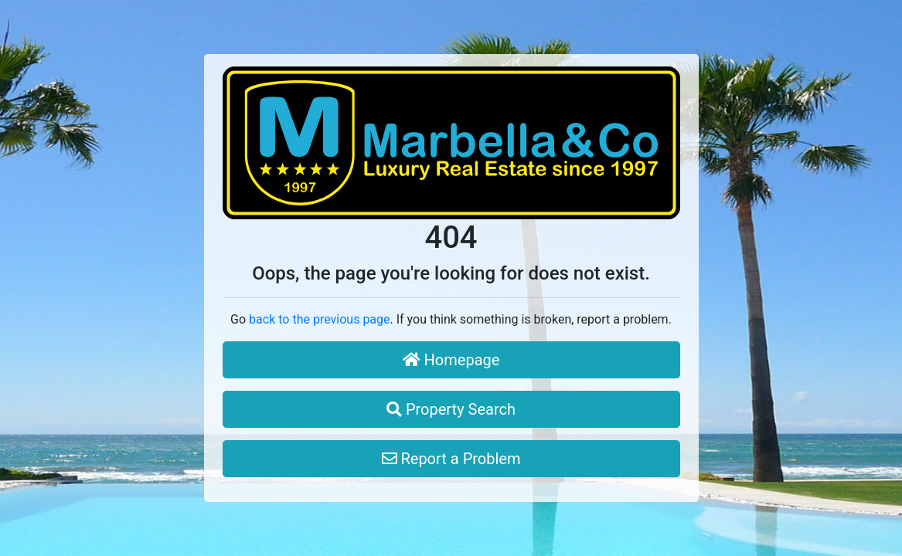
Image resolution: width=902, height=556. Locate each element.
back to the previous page (319, 319)
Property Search (451, 409)
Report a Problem (451, 458)
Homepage (451, 360)
